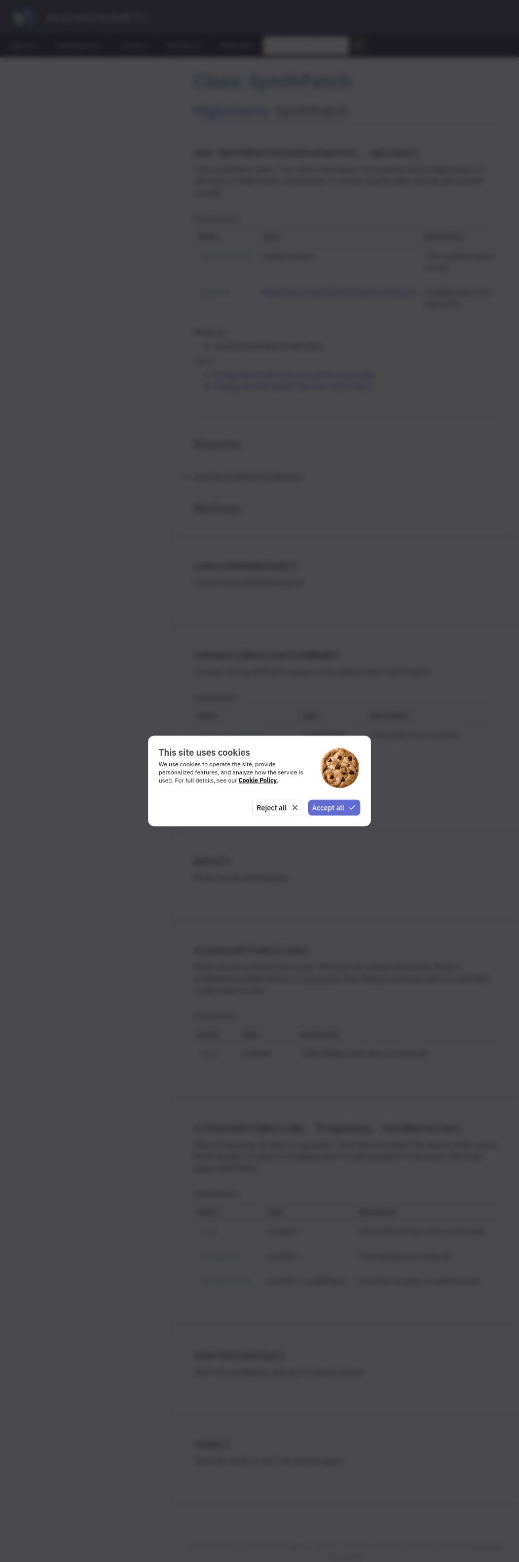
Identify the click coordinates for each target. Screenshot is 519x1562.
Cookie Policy (258, 780)
